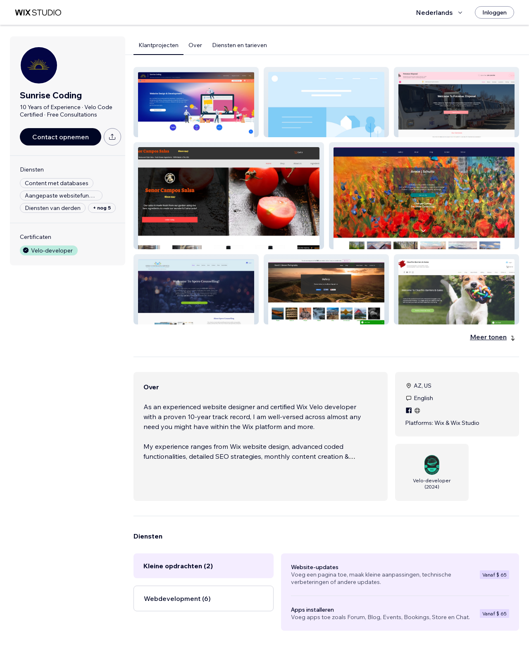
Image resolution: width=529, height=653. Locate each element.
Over (195, 45)
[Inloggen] (494, 12)
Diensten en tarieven (239, 45)
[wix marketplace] (38, 12)
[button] (196, 102)
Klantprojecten (158, 45)
